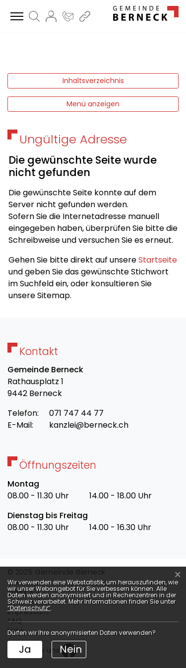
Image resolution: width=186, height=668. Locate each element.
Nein (71, 649)
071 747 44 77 (76, 413)
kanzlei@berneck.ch (88, 425)
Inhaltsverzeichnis (93, 81)
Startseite (157, 260)
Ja (25, 649)
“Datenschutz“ (29, 608)
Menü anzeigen (93, 104)
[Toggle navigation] (15, 17)
